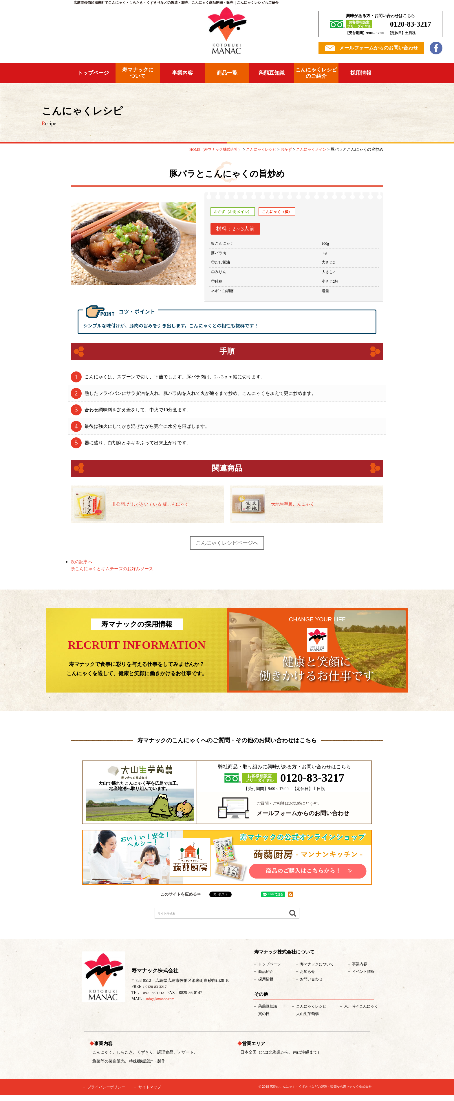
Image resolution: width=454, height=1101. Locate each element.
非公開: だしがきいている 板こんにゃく (153, 504)
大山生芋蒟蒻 (308, 1020)
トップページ (93, 73)
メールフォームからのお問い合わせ (378, 48)
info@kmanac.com (161, 1005)
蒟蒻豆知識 (272, 73)
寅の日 (264, 1020)
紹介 (266, 977)
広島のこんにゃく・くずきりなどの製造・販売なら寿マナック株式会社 (316, 1093)
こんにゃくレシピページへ (227, 543)
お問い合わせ (312, 985)
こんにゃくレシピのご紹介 (316, 73)
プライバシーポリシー (107, 1093)
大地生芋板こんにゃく (294, 504)
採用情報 (360, 73)
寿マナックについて (137, 73)
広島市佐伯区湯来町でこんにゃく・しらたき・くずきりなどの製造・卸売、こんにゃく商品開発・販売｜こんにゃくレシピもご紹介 (176, 3)
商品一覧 (227, 73)
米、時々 (362, 1012)
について (318, 970)
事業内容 (182, 73)
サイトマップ (153, 1093)
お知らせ (308, 977)
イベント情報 (364, 977)
